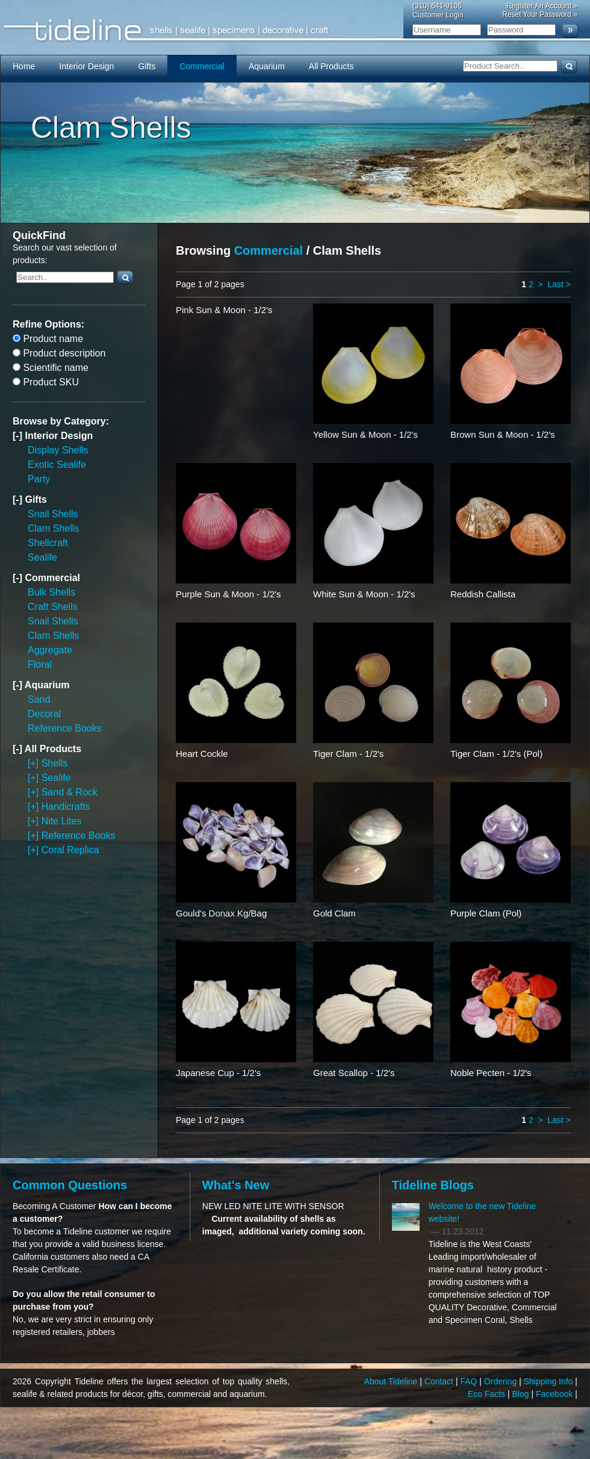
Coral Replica (70, 850)
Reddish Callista (482, 594)
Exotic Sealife (57, 464)
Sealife (42, 557)
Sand (39, 699)
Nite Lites (62, 821)
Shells (55, 763)
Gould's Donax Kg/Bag (221, 913)
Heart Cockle (202, 753)
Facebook (555, 1394)
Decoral (44, 714)
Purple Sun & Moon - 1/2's (228, 594)
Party (39, 479)
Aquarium (267, 66)
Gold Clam (334, 913)
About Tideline (392, 1381)
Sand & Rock (70, 792)
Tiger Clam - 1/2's (348, 753)
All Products (331, 66)
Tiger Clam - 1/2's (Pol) (496, 753)
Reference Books (65, 728)
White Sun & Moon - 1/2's (364, 594)
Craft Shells (53, 607)
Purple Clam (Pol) (485, 913)
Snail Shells (53, 514)
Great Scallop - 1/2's (353, 1073)
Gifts (146, 66)
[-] (19, 436)
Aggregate (50, 650)
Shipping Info (550, 1381)
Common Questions (70, 1185)
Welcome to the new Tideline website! (482, 1212)
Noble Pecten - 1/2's (491, 1073)
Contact (440, 1381)
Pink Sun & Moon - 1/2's (224, 310)
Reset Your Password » (539, 14)
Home (24, 66)
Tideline (295, 30)
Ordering (501, 1381)
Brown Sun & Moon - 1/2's (502, 434)
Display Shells (58, 450)
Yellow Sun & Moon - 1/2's (365, 434)
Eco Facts (488, 1394)
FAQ (469, 1381)
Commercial (202, 66)
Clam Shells (53, 528)
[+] (35, 763)
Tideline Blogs (433, 1185)
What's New (235, 1185)
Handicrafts (66, 806)
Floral (40, 664)
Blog (522, 1394)
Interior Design (86, 66)
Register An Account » (541, 6)
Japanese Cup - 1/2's (218, 1073)
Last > (559, 284)
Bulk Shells (51, 592)
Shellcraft (48, 543)
